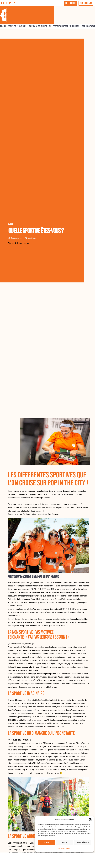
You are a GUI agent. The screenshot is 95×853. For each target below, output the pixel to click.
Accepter (46, 842)
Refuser (64, 842)
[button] (90, 819)
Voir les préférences (83, 842)
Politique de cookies (63, 848)
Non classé (32, 238)
